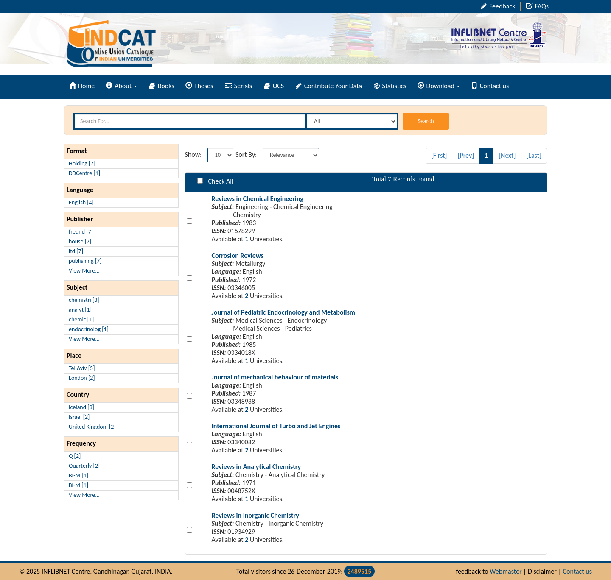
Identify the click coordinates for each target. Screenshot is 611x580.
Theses (199, 86)
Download (439, 86)
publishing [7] (85, 261)
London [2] (82, 378)
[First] (439, 155)
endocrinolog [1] (89, 329)
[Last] (533, 155)
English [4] (81, 202)
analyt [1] (80, 309)
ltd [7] (76, 251)
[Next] (507, 155)
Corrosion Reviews (237, 255)
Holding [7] (82, 163)
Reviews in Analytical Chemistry (256, 467)
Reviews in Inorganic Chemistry (255, 515)
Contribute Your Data (329, 86)
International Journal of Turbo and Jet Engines (276, 426)
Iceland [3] (81, 407)
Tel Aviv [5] (82, 368)
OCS (274, 86)
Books (161, 86)
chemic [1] (81, 319)
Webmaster (505, 571)
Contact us (490, 86)
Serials (238, 86)
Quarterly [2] (84, 465)
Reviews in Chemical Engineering (258, 199)
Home (82, 86)
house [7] (80, 241)
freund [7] (81, 231)
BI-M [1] (78, 475)
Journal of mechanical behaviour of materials (275, 377)
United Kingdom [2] (92, 426)
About (121, 86)
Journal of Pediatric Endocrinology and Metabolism (283, 312)
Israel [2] (79, 417)
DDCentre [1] (84, 173)
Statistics (390, 86)
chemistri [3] (84, 300)
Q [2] (75, 456)
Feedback (498, 6)
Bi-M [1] (78, 485)
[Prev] (465, 155)
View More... (84, 270)
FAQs (537, 6)
